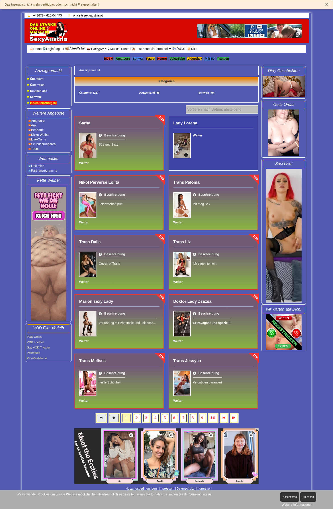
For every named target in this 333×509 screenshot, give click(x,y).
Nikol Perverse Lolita (99, 182)
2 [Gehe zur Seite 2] (137, 418)
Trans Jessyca (187, 361)
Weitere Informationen (297, 504)
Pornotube (33, 352)
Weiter (84, 163)
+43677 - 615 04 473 (47, 15)
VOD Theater (35, 342)
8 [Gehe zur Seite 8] (193, 418)
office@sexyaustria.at (88, 15)
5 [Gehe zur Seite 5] (165, 418)
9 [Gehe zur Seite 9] (202, 418)
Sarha (84, 123)
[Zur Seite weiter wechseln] (224, 418)
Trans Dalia (90, 242)
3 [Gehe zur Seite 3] (146, 418)
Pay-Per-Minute (37, 358)
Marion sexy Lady (96, 301)
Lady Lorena (185, 123)
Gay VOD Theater (38, 347)
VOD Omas (34, 336)
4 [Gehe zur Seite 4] (155, 418)
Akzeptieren (290, 497)
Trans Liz (182, 242)
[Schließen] (327, 4)
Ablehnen (308, 497)
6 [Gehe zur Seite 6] (174, 418)
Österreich (89, 92)
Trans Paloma (186, 182)
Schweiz (206, 92)
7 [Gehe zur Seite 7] (183, 418)
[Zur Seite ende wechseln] (234, 418)
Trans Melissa (92, 361)
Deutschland (149, 92)
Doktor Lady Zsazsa (192, 301)
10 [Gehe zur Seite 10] (213, 418)
